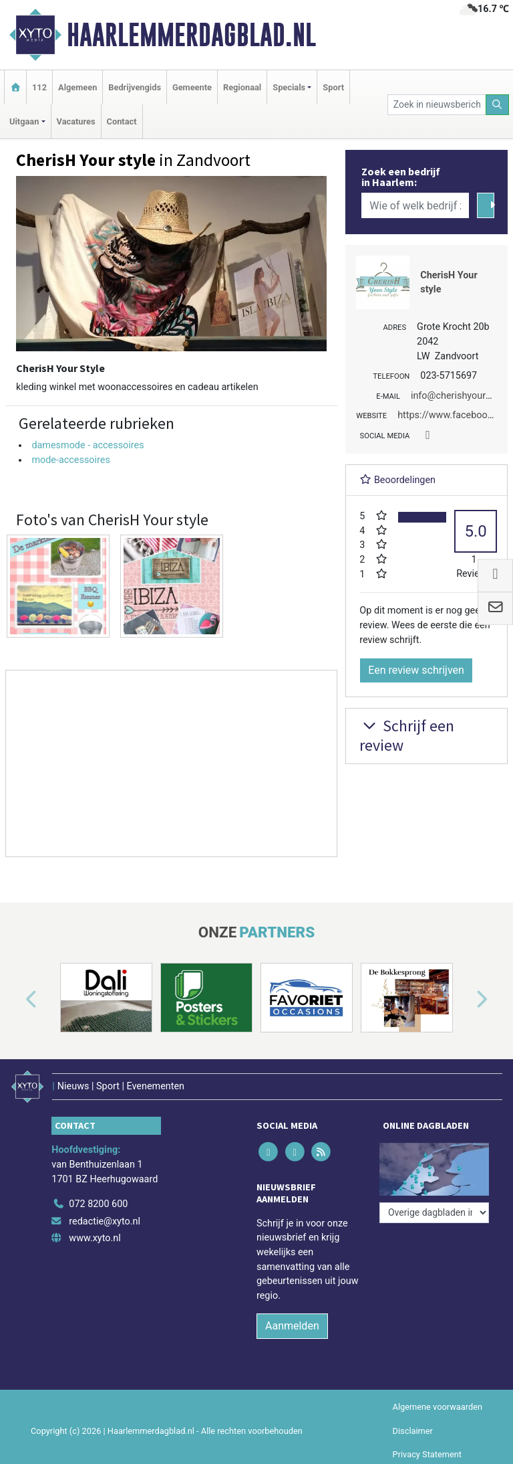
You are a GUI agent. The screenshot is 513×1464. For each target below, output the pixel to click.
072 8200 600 (98, 1204)
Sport (333, 87)
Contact (122, 121)
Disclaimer (413, 1431)
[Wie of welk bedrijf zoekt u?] (414, 205)
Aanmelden (292, 1325)
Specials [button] (289, 87)
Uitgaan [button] (24, 121)
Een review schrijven (416, 670)
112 (39, 87)
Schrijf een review (406, 735)
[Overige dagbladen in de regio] (434, 1212)
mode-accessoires (70, 460)
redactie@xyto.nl (104, 1221)
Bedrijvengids (134, 87)
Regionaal (242, 87)
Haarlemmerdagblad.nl (191, 35)
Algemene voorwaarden (437, 1407)
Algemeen (77, 87)
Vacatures (76, 121)
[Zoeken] (498, 104)
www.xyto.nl (94, 1238)
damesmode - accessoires (87, 445)
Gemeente (192, 87)
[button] (16, 1000)
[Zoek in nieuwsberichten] (436, 104)
